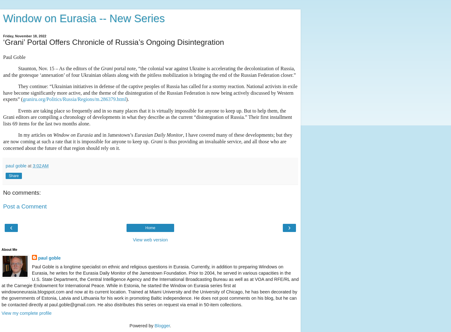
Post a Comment (25, 206)
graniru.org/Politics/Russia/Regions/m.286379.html (74, 99)
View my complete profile (27, 313)
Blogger (162, 325)
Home (150, 228)
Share (14, 176)
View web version (150, 239)
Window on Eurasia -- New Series (84, 18)
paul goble (49, 258)
